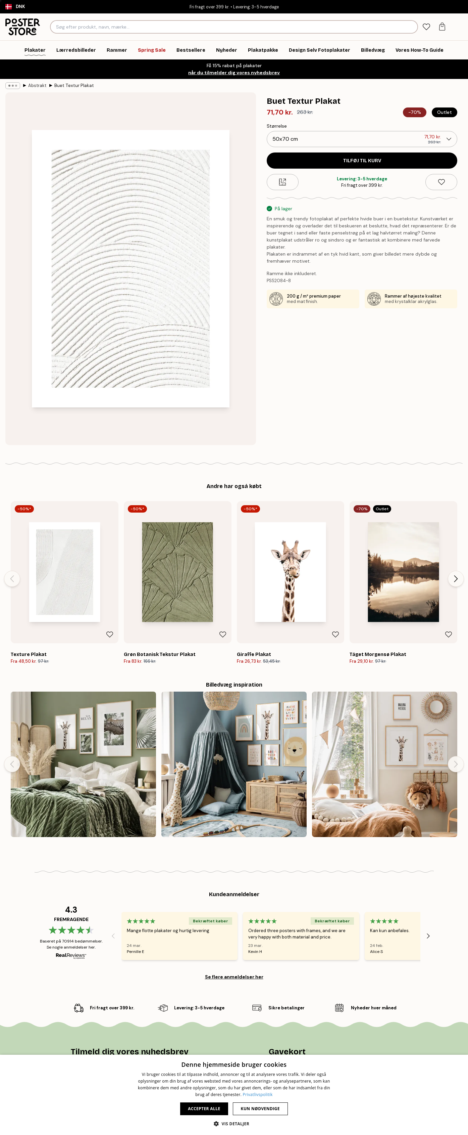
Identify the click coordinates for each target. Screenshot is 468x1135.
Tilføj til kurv (362, 161)
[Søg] (412, 27)
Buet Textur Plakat (74, 85)
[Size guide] (283, 182)
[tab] (426, 27)
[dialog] (234, 1095)
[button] (234, 1123)
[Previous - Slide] (12, 579)
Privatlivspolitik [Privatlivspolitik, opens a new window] (257, 1094)
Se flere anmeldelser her (234, 977)
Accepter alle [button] (204, 1108)
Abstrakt (37, 85)
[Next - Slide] (456, 579)
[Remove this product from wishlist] (441, 182)
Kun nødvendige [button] (260, 1108)
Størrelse (277, 126)
